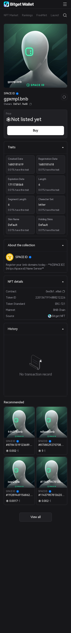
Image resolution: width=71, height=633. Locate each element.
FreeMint (41, 15)
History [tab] (36, 329)
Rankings (27, 15)
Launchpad (57, 15)
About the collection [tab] (36, 245)
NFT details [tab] (36, 281)
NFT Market (11, 15)
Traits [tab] (36, 147)
